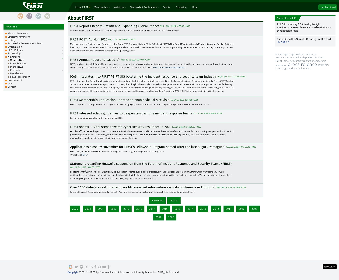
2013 (203, 208)
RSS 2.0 (283, 42)
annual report (282, 54)
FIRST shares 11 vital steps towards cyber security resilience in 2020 (120, 127)
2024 (88, 208)
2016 (165, 208)
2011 (229, 208)
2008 (254, 208)
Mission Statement (18, 33)
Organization (15, 46)
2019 (126, 208)
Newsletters (16, 73)
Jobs (10, 83)
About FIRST (81, 7)
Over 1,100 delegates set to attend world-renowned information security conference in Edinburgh (143, 187)
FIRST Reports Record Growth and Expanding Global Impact (114, 26)
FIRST (311, 57)
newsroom (281, 65)
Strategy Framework (19, 36)
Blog (194, 7)
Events (166, 7)
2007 (158, 217)
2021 (101, 208)
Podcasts (15, 70)
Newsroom (14, 56)
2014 (190, 208)
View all (174, 200)
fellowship (301, 57)
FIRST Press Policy (20, 76)
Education (181, 7)
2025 (75, 208)
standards (292, 68)
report (278, 68)
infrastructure (303, 60)
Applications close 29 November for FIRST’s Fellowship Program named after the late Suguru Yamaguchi (148, 147)
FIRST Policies (15, 50)
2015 (177, 208)
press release (302, 64)
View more (157, 200)
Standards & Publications (143, 7)
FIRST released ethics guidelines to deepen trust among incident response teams (131, 113)
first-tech (319, 57)
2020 (113, 208)
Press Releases (18, 63)
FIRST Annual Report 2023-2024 (168, 67)
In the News (16, 66)
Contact (12, 86)
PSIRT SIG (323, 65)
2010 (242, 208)
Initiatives (119, 7)
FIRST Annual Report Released (92, 60)
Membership (101, 7)
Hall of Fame (282, 60)
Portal (327, 7)
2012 (216, 208)
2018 (139, 208)
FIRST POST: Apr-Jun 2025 (88, 39)
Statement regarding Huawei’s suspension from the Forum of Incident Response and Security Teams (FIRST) (151, 164)
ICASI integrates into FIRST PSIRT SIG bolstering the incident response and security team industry (143, 76)
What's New (17, 60)
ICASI (292, 60)
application (297, 54)
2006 (171, 217)
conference (310, 54)
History (12, 40)
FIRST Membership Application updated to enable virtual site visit (119, 100)
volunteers (304, 68)
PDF (83, 154)
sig (284, 68)
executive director (284, 57)
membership (319, 60)
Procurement (15, 80)
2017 (152, 208)
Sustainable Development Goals (25, 43)
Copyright (73, 272)
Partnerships (15, 53)
